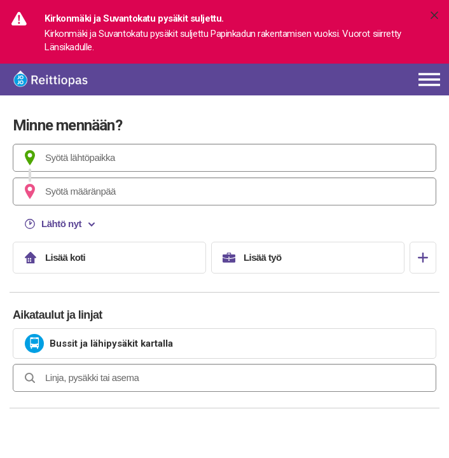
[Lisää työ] (307, 258)
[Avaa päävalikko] (429, 79)
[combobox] (224, 158)
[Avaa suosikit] (423, 258)
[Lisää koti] (109, 258)
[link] (224, 343)
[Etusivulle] (89, 79)
